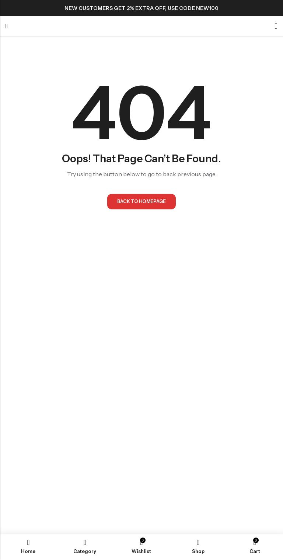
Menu (7, 26)
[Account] (276, 26)
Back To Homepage (141, 202)
